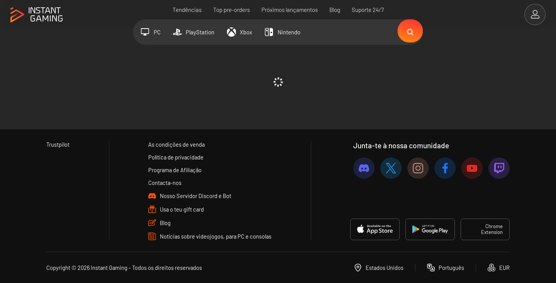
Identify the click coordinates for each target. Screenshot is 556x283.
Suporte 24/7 (368, 9)
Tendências (187, 9)
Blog (334, 9)
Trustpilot (58, 144)
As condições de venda (176, 144)
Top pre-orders (231, 9)
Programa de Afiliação (175, 169)
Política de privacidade (176, 157)
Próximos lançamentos (289, 9)
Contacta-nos (165, 182)
